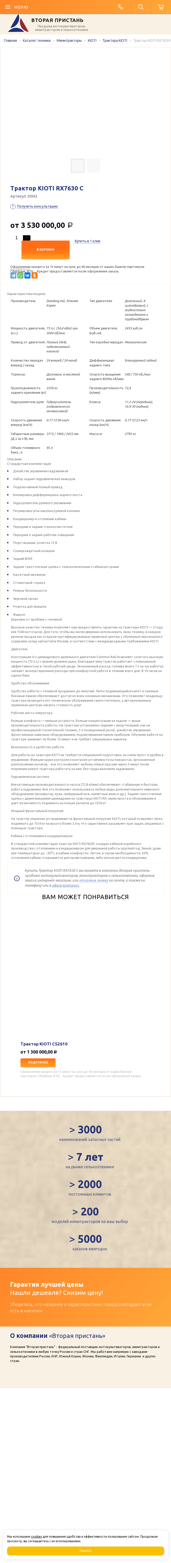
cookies (36, 1536)
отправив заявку (93, 880)
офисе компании (66, 885)
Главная (10, 40)
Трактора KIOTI (114, 40)
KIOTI (92, 40)
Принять (85, 1551)
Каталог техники (37, 40)
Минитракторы (69, 40)
